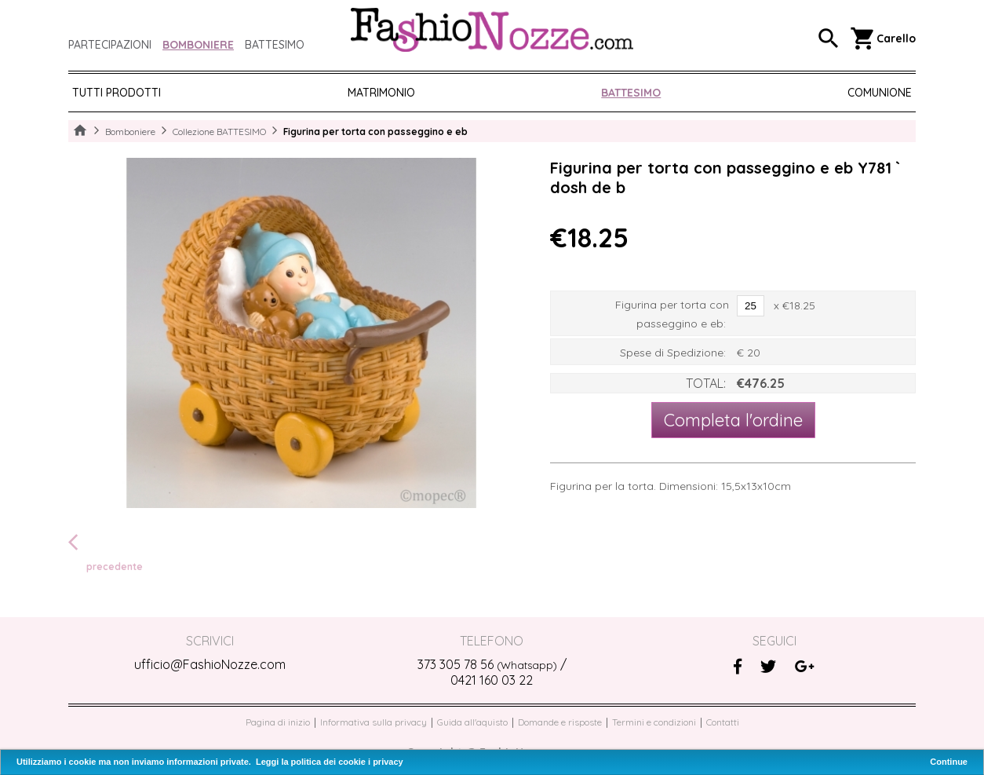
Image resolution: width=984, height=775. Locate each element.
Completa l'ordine (733, 420)
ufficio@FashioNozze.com (210, 664)
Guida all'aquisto (472, 722)
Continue (949, 761)
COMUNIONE (879, 93)
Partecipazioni (109, 45)
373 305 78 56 (487, 664)
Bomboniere (198, 45)
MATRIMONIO (381, 93)
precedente (105, 551)
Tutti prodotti (116, 93)
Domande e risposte (560, 722)
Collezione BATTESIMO (219, 131)
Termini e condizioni (654, 722)
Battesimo (274, 45)
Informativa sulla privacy (373, 722)
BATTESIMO (631, 93)
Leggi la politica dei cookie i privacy (329, 761)
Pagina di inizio (278, 722)
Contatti (722, 722)
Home (80, 131)
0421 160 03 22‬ (491, 680)
